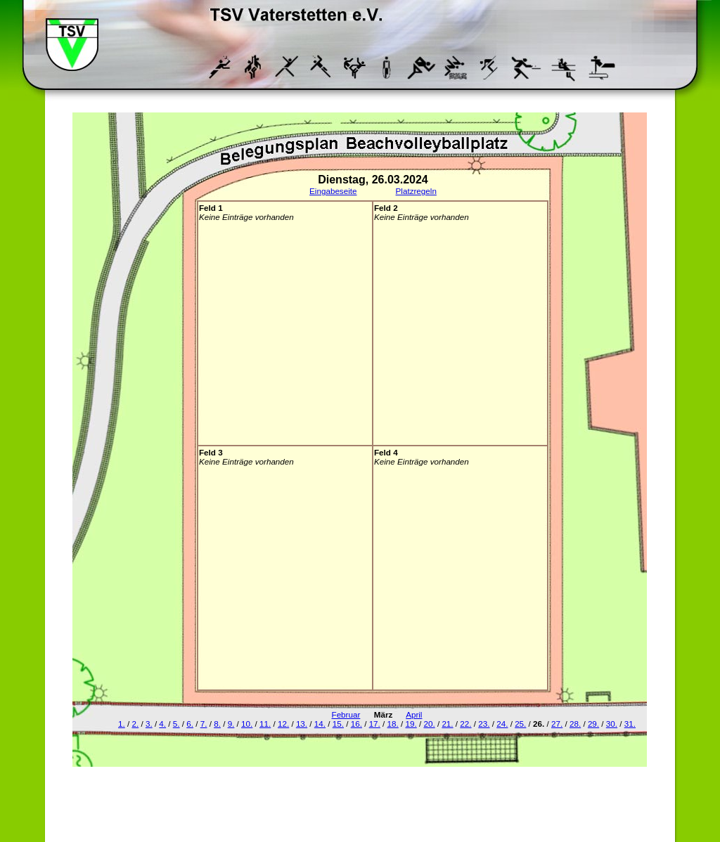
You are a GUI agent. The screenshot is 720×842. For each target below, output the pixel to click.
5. (176, 723)
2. (135, 723)
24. (502, 723)
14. (320, 723)
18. (393, 723)
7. (203, 723)
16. (356, 723)
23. (483, 723)
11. (265, 723)
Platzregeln (416, 190)
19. (411, 723)
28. (575, 723)
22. (465, 723)
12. (283, 723)
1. (121, 723)
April (414, 714)
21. (447, 723)
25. (520, 723)
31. (630, 723)
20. (429, 723)
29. (593, 723)
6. (189, 723)
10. (246, 723)
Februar (346, 714)
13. (301, 723)
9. (231, 723)
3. (149, 723)
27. (556, 723)
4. (162, 723)
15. (338, 723)
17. (374, 723)
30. (611, 723)
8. (217, 723)
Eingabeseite (332, 190)
